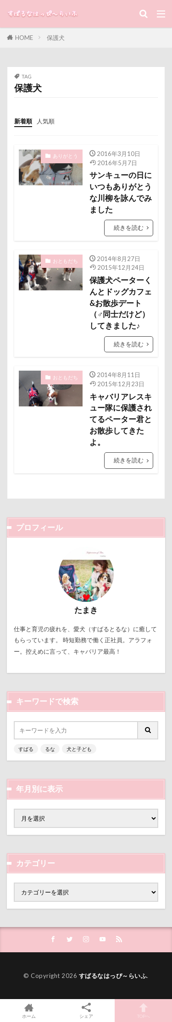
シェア (86, 1011)
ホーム (28, 1010)
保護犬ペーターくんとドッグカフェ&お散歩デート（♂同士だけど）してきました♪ (120, 303)
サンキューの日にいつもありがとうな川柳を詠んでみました (120, 192)
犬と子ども (79, 749)
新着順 (23, 121)
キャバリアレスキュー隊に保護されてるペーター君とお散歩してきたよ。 (120, 419)
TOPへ (143, 1010)
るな (50, 749)
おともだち (65, 261)
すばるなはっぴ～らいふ (113, 975)
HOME (24, 37)
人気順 (46, 121)
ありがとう (65, 156)
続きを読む (129, 227)
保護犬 (56, 37)
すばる (25, 749)
